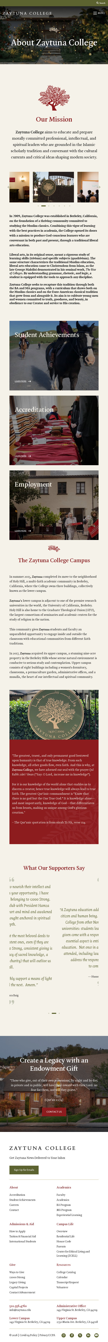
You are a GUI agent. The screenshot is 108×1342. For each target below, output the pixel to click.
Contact (14, 1210)
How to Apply (17, 1231)
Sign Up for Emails (24, 1170)
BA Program (64, 1205)
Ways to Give (16, 1272)
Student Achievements (22, 1200)
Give (12, 1265)
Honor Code (64, 1241)
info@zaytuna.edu (20, 1310)
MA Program (64, 1210)
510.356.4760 (18, 1306)
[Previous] (9, 187)
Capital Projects (18, 1287)
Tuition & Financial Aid (22, 1236)
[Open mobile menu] (99, 13)
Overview (62, 1231)
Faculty (61, 1195)
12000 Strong (17, 1277)
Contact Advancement (22, 1292)
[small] (64, 1335)
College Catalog (66, 1272)
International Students (22, 1241)
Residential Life (66, 1236)
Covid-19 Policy (28, 1335)
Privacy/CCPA (47, 1335)
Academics (64, 1187)
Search (100, 3)
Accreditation (17, 1195)
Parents (61, 1246)
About (13, 1187)
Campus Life (65, 1224)
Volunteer (62, 1287)
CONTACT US (54, 1112)
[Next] (98, 187)
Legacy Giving (17, 1282)
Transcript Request (68, 1282)
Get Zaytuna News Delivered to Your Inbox (37, 1158)
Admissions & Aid (21, 1224)
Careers (14, 1205)
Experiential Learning (69, 1215)
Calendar (62, 1277)
